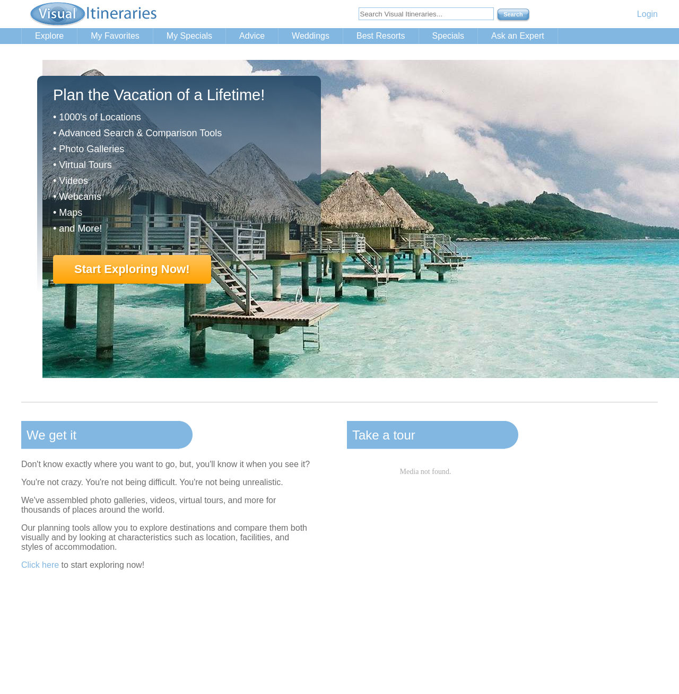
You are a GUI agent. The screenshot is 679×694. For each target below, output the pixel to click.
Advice (252, 35)
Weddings (310, 35)
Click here (40, 564)
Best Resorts (380, 35)
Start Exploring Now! (132, 269)
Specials (448, 35)
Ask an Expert (517, 35)
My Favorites (115, 35)
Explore (49, 35)
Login (647, 14)
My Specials (189, 35)
